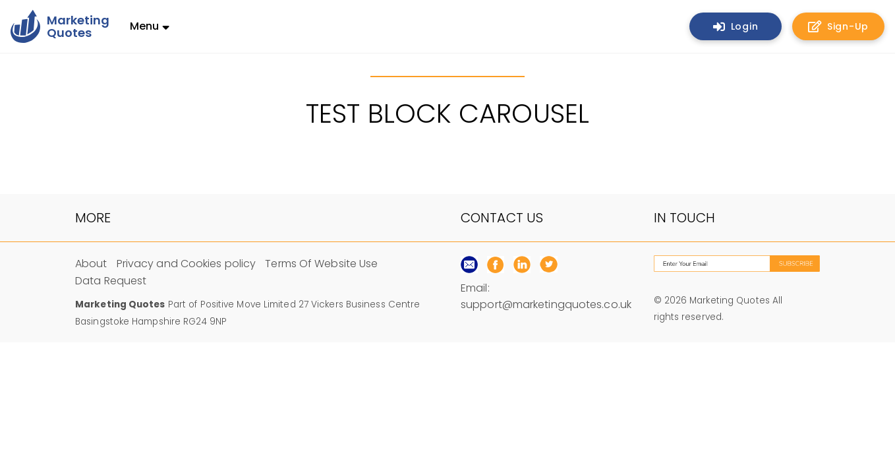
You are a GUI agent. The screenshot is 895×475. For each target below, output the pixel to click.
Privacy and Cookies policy (186, 263)
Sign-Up (838, 26)
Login (736, 26)
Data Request (110, 280)
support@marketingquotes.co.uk (546, 304)
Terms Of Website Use (321, 263)
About (91, 263)
